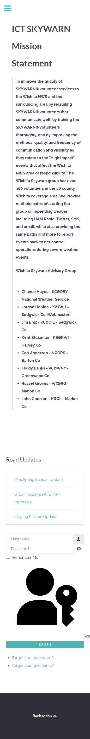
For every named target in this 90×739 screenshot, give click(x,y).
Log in (45, 644)
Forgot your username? (33, 665)
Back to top (45, 716)
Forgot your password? (33, 658)
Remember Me (25, 557)
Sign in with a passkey (45, 600)
